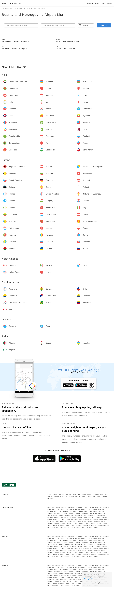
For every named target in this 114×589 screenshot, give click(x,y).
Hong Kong (98, 507)
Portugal (90, 521)
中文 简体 (68, 494)
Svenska (104, 496)
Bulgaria (83, 515)
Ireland (68, 519)
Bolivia (67, 525)
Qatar (86, 511)
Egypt (83, 527)
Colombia (78, 525)
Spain (69, 517)
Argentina (61, 525)
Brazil (49, 527)
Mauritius (89, 527)
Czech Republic (100, 515)
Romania (97, 521)
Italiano (84, 496)
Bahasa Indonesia (98, 494)
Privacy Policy (89, 579)
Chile (72, 525)
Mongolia (50, 511)
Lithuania (86, 519)
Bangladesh (79, 507)
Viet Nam (77, 513)
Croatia (62, 519)
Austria (55, 515)
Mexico (93, 523)
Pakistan (80, 511)
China (86, 507)
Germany (50, 517)
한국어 (75, 494)
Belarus (69, 523)
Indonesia (106, 507)
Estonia (63, 517)
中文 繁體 (61, 494)
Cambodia (69, 509)
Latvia (101, 519)
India (53, 509)
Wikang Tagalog (56, 496)
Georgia (91, 507)
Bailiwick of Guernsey (101, 517)
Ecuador (93, 525)
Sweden (49, 523)
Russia (81, 523)
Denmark (57, 517)
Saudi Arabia (93, 511)
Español (77, 496)
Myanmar (101, 509)
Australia (66, 527)
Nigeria (96, 527)
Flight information (93, 3)
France (80, 517)
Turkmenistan (58, 513)
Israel (49, 509)
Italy (80, 519)
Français (64, 496)
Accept (97, 583)
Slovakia (62, 523)
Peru (61, 527)
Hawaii (55, 525)
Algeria (78, 527)
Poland (84, 521)
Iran (58, 509)
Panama (99, 523)
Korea (75, 509)
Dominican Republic (103, 525)
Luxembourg (94, 519)
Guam (73, 527)
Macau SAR (57, 511)
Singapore (101, 511)
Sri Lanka (94, 509)
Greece (49, 519)
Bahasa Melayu (86, 494)
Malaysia (65, 511)
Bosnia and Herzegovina (66, 515)
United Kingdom (88, 517)
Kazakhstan (81, 509)
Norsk (98, 496)
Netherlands (71, 521)
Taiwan (71, 513)
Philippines (73, 511)
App (103, 3)
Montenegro (50, 521)
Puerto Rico (86, 525)
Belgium (77, 515)
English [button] (109, 3)
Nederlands (50, 498)
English (55, 494)
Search (104, 25)
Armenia (63, 507)
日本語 (49, 494)
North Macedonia (61, 521)
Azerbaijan (71, 507)
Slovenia (56, 523)
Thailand (49, 513)
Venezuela (55, 527)
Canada (87, 523)
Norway (78, 521)
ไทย (79, 494)
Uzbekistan (85, 513)
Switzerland (91, 515)
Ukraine (75, 523)
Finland (74, 517)
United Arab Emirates (53, 507)
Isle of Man (74, 519)
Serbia (103, 521)
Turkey (65, 513)
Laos (88, 509)
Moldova (106, 519)
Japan (62, 509)
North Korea (93, 513)
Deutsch (71, 496)
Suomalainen (91, 496)
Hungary (55, 519)
